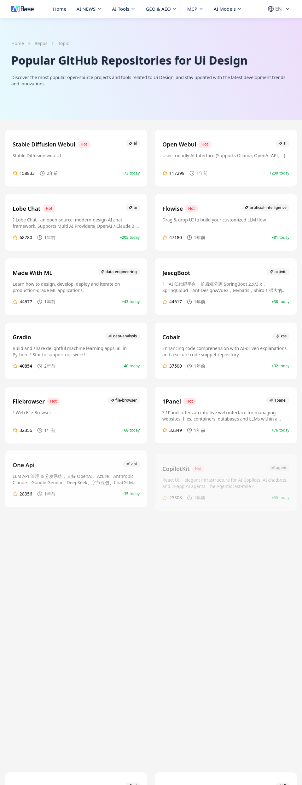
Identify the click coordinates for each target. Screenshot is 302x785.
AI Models (228, 9)
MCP (195, 9)
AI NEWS (89, 9)
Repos (41, 43)
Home (60, 9)
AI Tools (124, 9)
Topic (63, 43)
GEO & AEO (161, 9)
